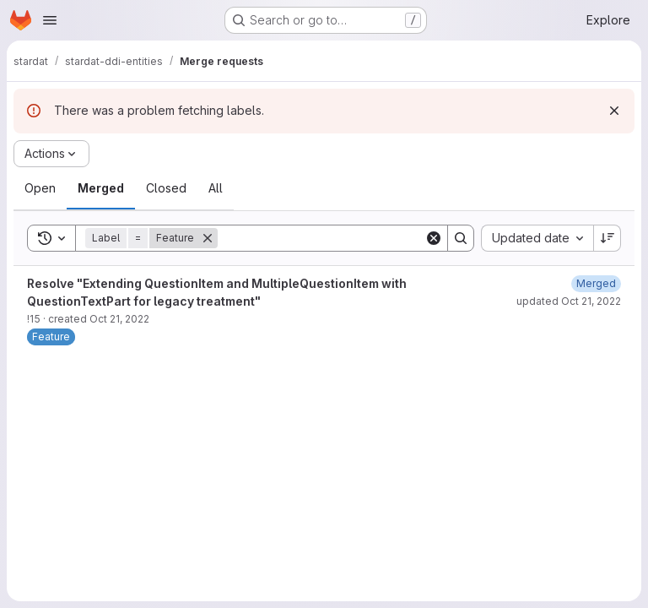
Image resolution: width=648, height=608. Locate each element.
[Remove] (207, 238)
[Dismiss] (614, 110)
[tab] (40, 188)
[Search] (322, 238)
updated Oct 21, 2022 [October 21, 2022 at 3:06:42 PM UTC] (568, 301)
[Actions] (51, 153)
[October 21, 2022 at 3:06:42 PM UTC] (596, 283)
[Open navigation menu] (49, 20)
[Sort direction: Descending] (607, 238)
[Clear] (434, 238)
